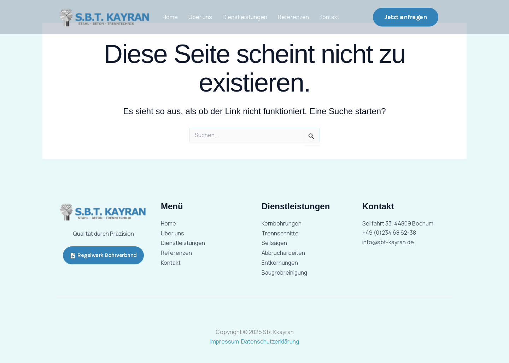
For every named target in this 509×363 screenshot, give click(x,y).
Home (170, 17)
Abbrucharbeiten (284, 253)
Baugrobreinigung (285, 273)
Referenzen (293, 17)
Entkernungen (280, 263)
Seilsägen (274, 243)
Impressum (225, 341)
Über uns (200, 17)
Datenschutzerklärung (270, 341)
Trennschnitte (280, 233)
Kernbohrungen (282, 223)
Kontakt (329, 17)
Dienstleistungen (245, 17)
